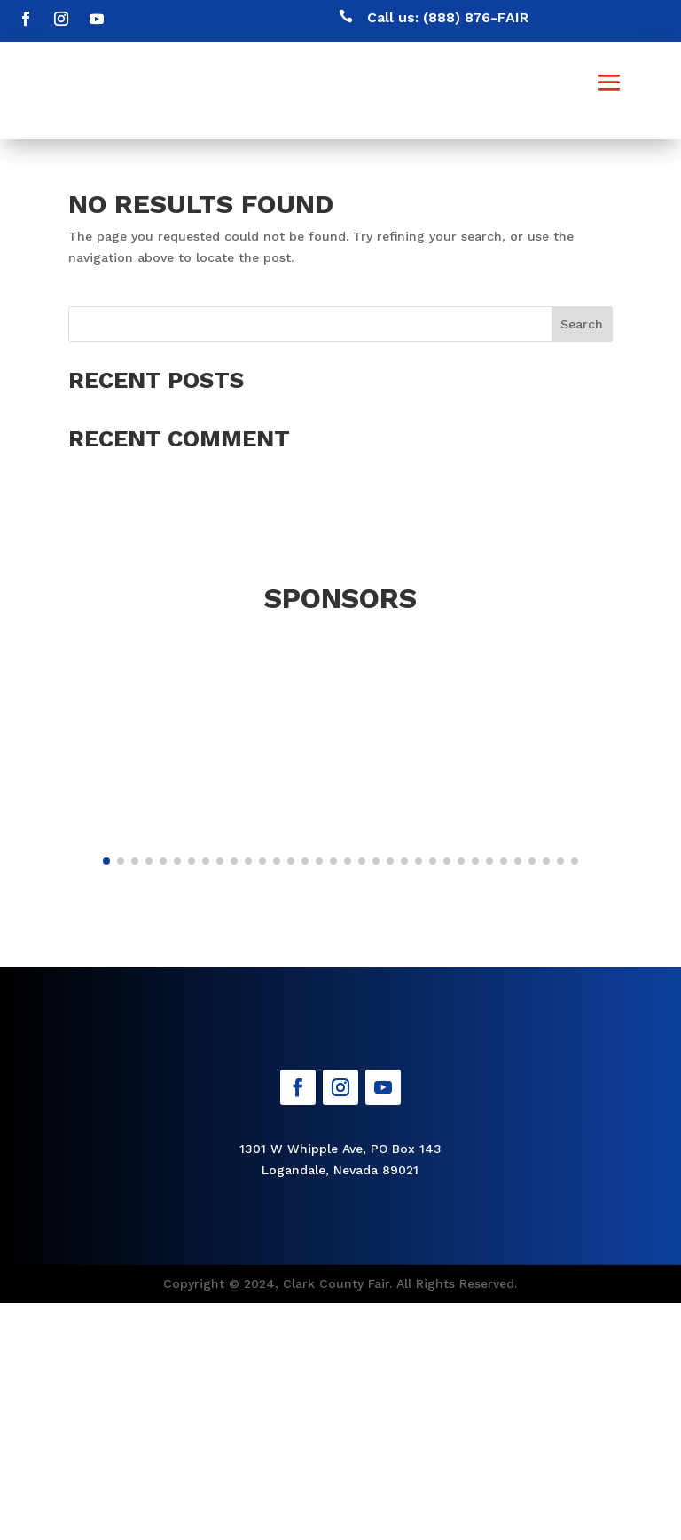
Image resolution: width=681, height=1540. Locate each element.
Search (581, 324)
